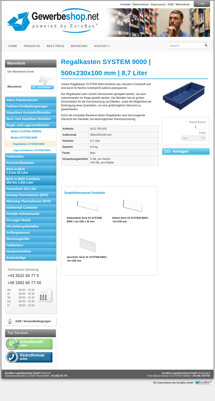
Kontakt (125, 4)
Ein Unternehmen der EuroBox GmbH (173, 383)
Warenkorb (183, 4)
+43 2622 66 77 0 (23, 276)
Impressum (158, 4)
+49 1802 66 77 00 (24, 283)
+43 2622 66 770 (58, 376)
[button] (203, 138)
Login (202, 3)
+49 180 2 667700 (201, 376)
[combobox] (185, 138)
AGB (170, 4)
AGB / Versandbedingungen (33, 321)
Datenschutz (141, 4)
